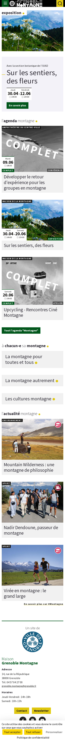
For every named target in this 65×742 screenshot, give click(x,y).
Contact (21, 710)
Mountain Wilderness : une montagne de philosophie (29, 467)
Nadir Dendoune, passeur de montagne (31, 530)
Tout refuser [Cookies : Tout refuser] (33, 732)
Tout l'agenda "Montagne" (21, 330)
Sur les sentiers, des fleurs (29, 245)
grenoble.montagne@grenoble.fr (19, 686)
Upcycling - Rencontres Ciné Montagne (30, 312)
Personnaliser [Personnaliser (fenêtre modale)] (54, 732)
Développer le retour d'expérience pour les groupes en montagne (25, 182)
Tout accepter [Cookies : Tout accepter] (12, 732)
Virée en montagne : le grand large (25, 593)
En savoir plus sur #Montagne (43, 603)
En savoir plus (17, 105)
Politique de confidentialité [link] (33, 737)
